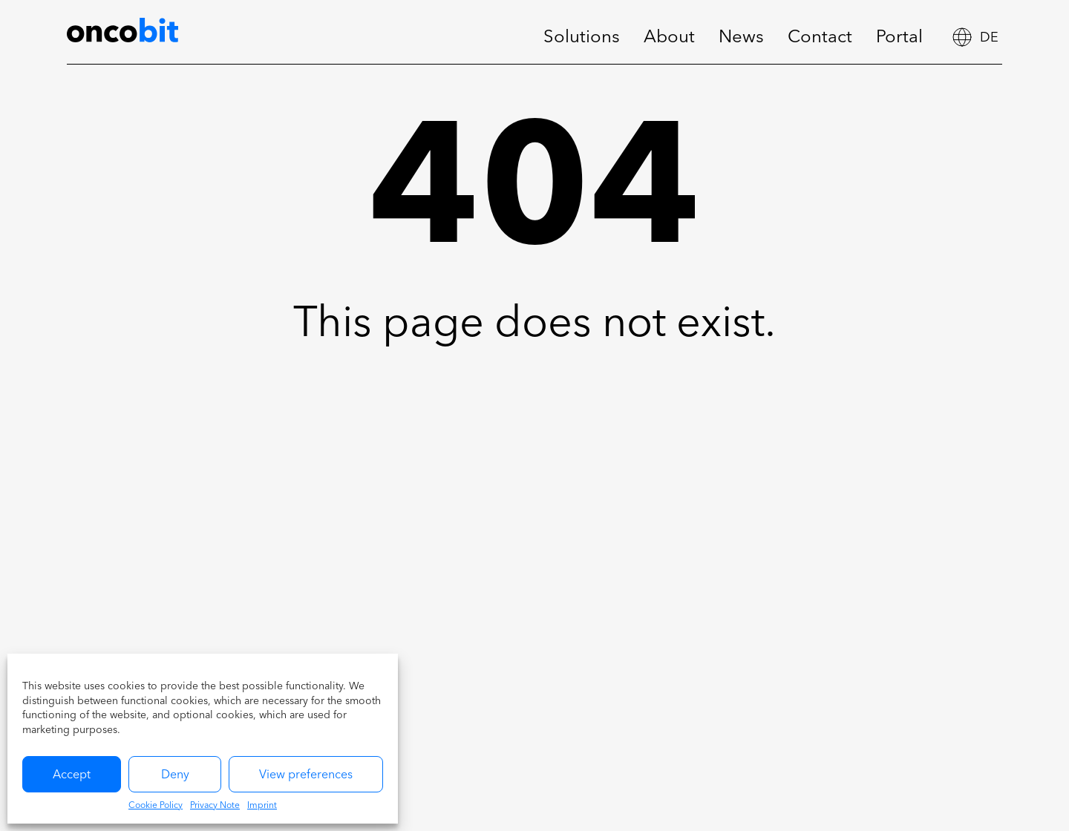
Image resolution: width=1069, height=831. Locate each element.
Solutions (581, 38)
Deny (175, 775)
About (669, 38)
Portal (899, 38)
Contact (820, 38)
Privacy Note (215, 805)
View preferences (306, 775)
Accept (72, 775)
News (741, 38)
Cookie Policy (155, 805)
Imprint (262, 805)
